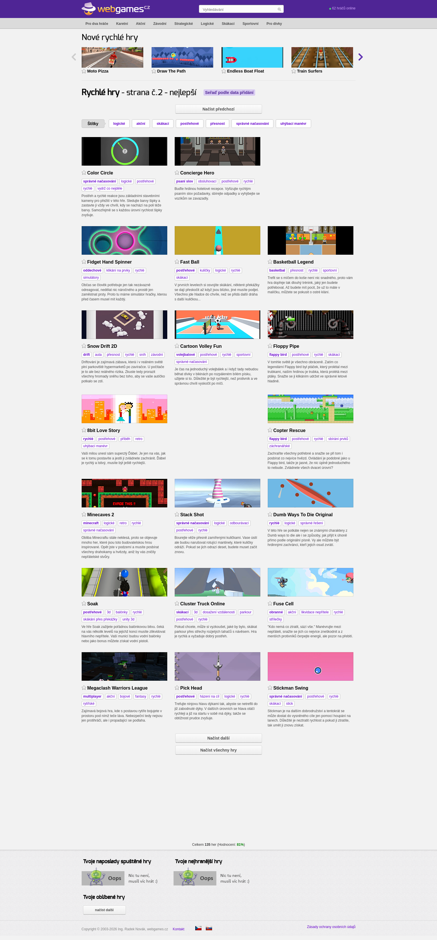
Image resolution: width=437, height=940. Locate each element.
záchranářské (279, 446)
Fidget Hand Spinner (109, 262)
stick (289, 704)
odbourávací (239, 523)
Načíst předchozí (218, 109)
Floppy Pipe (286, 346)
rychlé (87, 188)
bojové (125, 696)
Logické (207, 24)
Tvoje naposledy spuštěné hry (117, 861)
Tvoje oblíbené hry (104, 897)
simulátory (91, 278)
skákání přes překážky (100, 619)
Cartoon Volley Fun (201, 346)
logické (119, 124)
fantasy (140, 696)
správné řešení (311, 523)
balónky (122, 612)
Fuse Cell (283, 603)
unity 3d (128, 619)
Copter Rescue (289, 430)
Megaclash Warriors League (117, 688)
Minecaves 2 (100, 514)
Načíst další (219, 738)
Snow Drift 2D (102, 346)
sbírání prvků (338, 439)
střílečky (275, 619)
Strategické (183, 24)
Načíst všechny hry (218, 750)
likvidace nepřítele (315, 612)
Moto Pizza (97, 71)
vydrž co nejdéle (110, 188)
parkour (245, 612)
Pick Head (191, 688)
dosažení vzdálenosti (219, 612)
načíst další (104, 910)
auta (98, 355)
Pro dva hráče (97, 24)
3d (108, 612)
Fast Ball (190, 262)
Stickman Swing (291, 688)
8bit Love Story (103, 430)
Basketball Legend (293, 262)
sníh (142, 355)
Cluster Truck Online (202, 603)
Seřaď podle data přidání (229, 92)
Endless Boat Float (245, 71)
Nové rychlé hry (110, 38)
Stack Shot (192, 514)
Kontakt (178, 929)
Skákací (228, 24)
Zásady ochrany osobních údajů (331, 927)
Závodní (159, 24)
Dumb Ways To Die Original (303, 514)
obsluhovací (207, 181)
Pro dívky (274, 24)
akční (140, 124)
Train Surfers (310, 71)
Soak (92, 603)
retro (138, 439)
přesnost (217, 124)
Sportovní (251, 24)
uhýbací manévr (293, 124)
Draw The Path (171, 71)
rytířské (88, 704)
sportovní (330, 270)
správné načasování (252, 124)
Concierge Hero (197, 172)
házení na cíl (209, 696)
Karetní (122, 24)
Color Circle (100, 172)
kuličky (205, 270)
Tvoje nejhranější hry (198, 861)
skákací (163, 124)
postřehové (189, 124)
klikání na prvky (118, 270)
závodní (157, 355)
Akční (140, 24)
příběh (125, 439)
